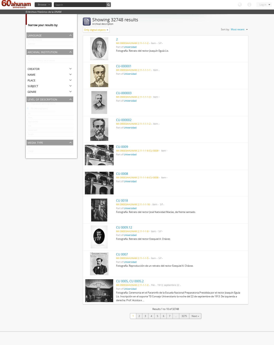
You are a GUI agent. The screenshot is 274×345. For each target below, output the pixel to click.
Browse (42, 4)
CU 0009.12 (124, 227)
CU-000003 (123, 93)
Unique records (35, 40)
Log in (263, 4)
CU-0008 (122, 174)
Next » (195, 316)
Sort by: (225, 29)
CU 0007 (122, 254)
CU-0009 (122, 147)
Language (240, 5)
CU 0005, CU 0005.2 (130, 281)
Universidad (130, 46)
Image (30, 152)
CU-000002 (123, 120)
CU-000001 (123, 66)
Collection (32, 131)
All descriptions (37, 109)
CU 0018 (122, 200)
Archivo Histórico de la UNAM (41, 61)
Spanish (31, 44)
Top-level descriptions (40, 104)
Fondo (30, 135)
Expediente (33, 122)
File (29, 126)
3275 (184, 316)
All (29, 57)
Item (30, 118)
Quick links (249, 5)
